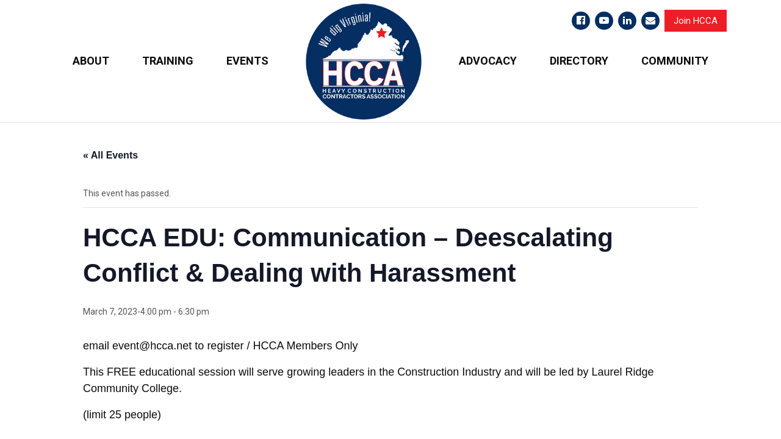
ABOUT (91, 60)
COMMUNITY (674, 60)
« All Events (110, 155)
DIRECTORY (579, 60)
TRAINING (167, 60)
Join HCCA (696, 20)
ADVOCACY (488, 60)
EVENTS (247, 60)
